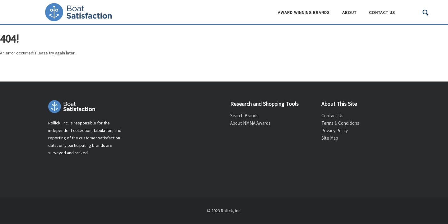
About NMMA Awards (250, 123)
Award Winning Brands (304, 12)
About (349, 12)
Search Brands (244, 116)
